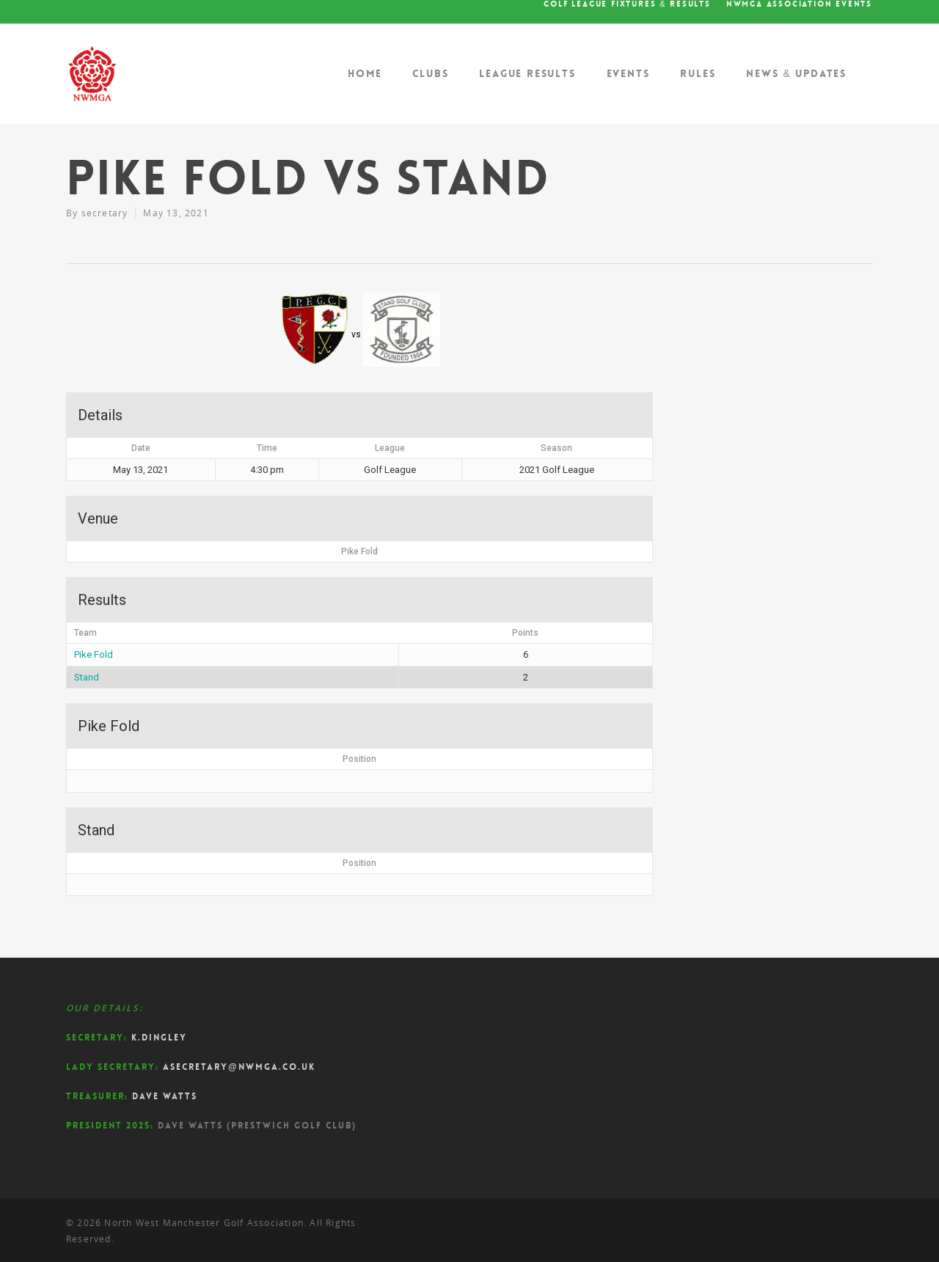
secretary (104, 213)
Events (628, 73)
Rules (697, 73)
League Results (527, 73)
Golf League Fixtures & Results (627, 4)
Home (364, 73)
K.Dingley (159, 1037)
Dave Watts (164, 1096)
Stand (86, 677)
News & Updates (796, 73)
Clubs (430, 73)
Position (359, 759)
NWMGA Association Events (799, 4)
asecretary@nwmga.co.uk (239, 1067)
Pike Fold (93, 654)
